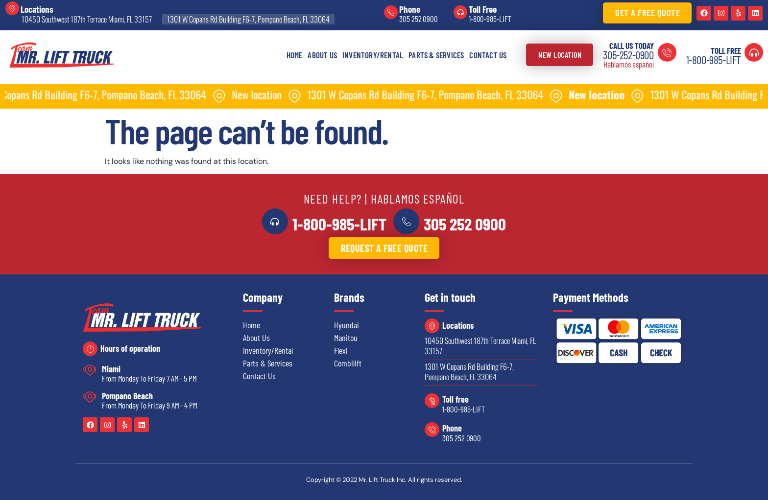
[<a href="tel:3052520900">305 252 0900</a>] (404, 221)
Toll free (455, 398)
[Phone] (391, 12)
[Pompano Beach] (90, 396)
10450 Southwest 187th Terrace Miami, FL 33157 (87, 19)
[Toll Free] (460, 12)
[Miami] (90, 370)
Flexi (341, 349)
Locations (37, 9)
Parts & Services (436, 55)
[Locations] (12, 8)
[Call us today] (667, 52)
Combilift (347, 362)
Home (295, 55)
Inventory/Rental (372, 55)
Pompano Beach (127, 395)
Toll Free (483, 9)
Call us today (631, 45)
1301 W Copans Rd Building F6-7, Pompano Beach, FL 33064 (248, 19)
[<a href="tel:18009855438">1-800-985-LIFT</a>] (277, 221)
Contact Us (487, 55)
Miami (111, 368)
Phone (409, 9)
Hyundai (346, 324)
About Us (322, 55)
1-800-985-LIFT (490, 18)
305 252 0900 (418, 18)
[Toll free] (432, 400)
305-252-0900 (628, 55)
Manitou (346, 337)
